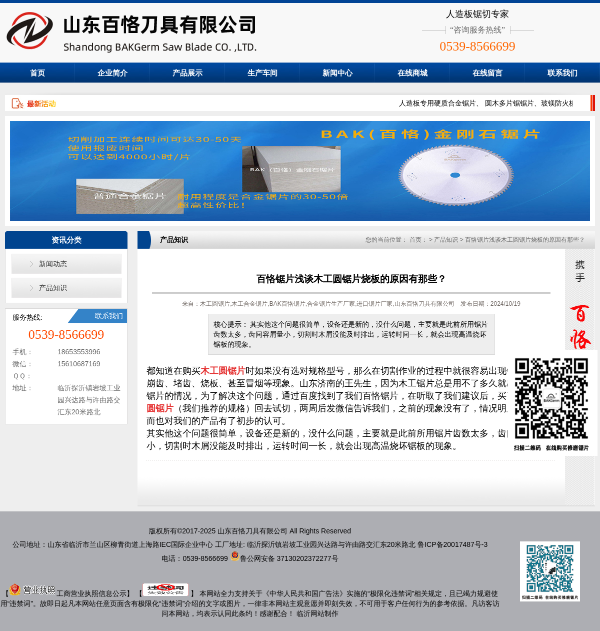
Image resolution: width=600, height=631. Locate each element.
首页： (419, 239)
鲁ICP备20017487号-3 (453, 544)
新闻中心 (337, 73)
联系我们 (563, 73)
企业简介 (113, 73)
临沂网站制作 (317, 613)
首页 (37, 73)
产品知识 (53, 288)
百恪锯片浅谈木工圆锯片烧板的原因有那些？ (525, 239)
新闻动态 (53, 264)
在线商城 (413, 73)
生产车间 (263, 73)
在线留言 (487, 73)
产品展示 (187, 73)
